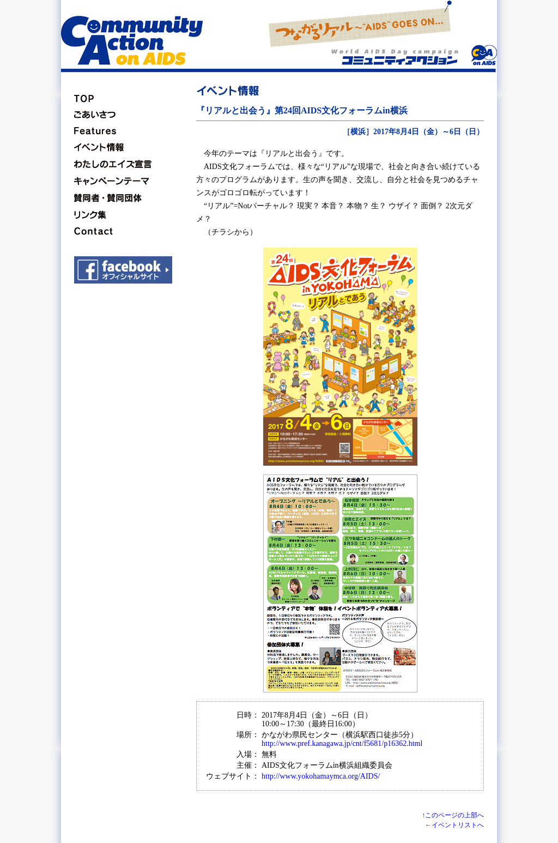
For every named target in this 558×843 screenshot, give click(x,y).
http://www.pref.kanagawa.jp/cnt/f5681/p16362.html (342, 743)
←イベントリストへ (454, 825)
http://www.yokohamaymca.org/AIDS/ (321, 776)
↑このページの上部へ (453, 815)
